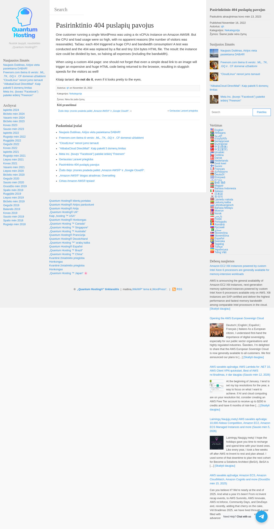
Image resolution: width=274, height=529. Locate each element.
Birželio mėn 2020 (14, 174)
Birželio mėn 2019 (14, 201)
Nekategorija (75, 94)
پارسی (218, 216)
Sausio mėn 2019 (13, 216)
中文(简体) (220, 146)
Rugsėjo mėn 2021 (14, 155)
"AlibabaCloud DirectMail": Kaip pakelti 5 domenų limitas (92, 148)
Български (220, 144)
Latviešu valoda (223, 199)
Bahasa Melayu (223, 207)
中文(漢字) (220, 149)
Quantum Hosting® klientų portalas (70, 200)
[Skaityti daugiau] (220, 308)
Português (220, 221)
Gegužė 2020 (11, 178)
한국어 (218, 196)
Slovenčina (221, 232)
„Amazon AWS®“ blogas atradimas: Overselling (87, 175)
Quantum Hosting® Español (65, 246)
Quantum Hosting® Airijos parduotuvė (71, 204)
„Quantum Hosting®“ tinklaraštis (98, 289)
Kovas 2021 (10, 163)
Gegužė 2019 (11, 205)
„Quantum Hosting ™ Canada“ (67, 223)
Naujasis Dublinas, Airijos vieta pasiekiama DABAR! (90, 132)
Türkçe (218, 246)
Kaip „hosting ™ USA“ (62, 216)
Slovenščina (221, 235)
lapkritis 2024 (11, 110)
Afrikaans (220, 132)
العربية (218, 135)
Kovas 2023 (10, 125)
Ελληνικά (219, 177)
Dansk (218, 157)
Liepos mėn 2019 (13, 197)
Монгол (219, 210)
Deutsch (219, 174)
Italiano (218, 191)
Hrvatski (219, 152)
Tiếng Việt (220, 252)
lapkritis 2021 (11, 151)
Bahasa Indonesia (225, 188)
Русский (219, 227)
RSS (179, 289)
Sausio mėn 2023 (13, 129)
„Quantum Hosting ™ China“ (66, 254)
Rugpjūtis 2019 (12, 193)
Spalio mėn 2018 (13, 220)
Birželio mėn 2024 (14, 113)
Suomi (218, 166)
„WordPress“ (159, 289)
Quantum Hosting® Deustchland (68, 238)
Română (219, 224)
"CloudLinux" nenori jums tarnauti (23, 80)
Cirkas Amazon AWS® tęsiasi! (77, 180)
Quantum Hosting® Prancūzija (67, 235)
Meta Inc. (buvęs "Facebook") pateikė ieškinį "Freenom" (92, 154)
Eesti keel (220, 163)
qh (68, 88)
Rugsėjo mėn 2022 (14, 136)
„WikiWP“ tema (140, 289)
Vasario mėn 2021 (14, 167)
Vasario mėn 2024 (14, 117)
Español (219, 238)
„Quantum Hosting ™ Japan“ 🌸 (68, 273)
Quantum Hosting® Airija (64, 208)
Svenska (219, 241)
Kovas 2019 (10, 213)
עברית (218, 180)
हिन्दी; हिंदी (219, 182)
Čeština (218, 155)
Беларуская (221, 141)
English (218, 130)
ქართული (221, 171)
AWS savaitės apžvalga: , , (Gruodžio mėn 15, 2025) (240, 479)
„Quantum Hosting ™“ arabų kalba (69, 242)
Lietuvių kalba (222, 202)
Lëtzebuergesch (224, 205)
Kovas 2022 (10, 148)
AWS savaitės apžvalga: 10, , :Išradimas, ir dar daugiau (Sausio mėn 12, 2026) (240, 370)
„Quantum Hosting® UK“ (63, 212)
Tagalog (219, 243)
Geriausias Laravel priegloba (184, 111)
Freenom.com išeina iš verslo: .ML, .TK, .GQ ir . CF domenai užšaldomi (101, 137)
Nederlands (221, 160)
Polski (218, 218)
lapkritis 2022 (11, 132)
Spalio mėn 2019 (13, 190)
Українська (221, 249)
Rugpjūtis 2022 (12, 140)
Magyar (218, 185)
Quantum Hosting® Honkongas (67, 219)
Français (219, 169)
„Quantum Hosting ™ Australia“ (67, 231)
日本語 (218, 193)
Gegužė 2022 (11, 144)
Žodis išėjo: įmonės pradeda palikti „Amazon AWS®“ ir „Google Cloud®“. (94, 111)
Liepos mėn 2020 (13, 170)
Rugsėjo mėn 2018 (14, 224)
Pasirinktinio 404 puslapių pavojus (79, 164)
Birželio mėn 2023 (14, 121)
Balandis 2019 (11, 209)
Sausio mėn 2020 (13, 182)
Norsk (218, 213)
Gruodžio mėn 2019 (15, 186)
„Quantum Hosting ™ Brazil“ (66, 250)
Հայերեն (220, 138)
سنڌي (217, 230)
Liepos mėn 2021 (13, 159)
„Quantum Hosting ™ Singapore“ (68, 227)
